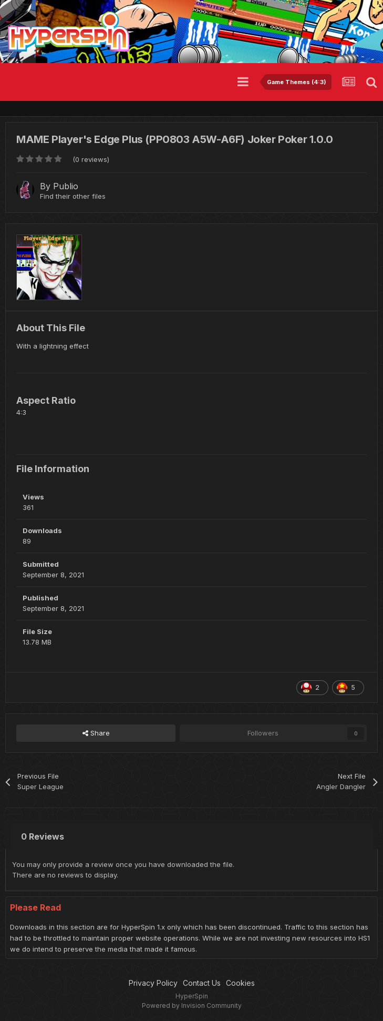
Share (96, 733)
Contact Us (202, 982)
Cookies (240, 982)
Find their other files (73, 196)
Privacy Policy (153, 982)
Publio (65, 186)
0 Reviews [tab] (42, 836)
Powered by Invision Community (192, 1005)
